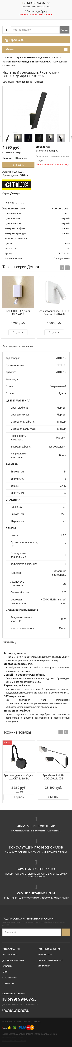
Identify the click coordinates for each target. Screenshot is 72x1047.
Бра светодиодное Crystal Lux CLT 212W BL (19, 777)
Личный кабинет (49, 949)
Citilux (24, 175)
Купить (18, 332)
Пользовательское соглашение (14, 1041)
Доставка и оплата (13, 960)
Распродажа (9, 954)
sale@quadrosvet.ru (16, 1010)
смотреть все (60, 208)
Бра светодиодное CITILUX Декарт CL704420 (54, 313)
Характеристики (24, 81)
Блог (5, 972)
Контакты (8, 983)
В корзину (18, 164)
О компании (9, 977)
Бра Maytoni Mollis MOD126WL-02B (53, 777)
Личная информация (50, 960)
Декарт (15, 193)
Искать (64, 30)
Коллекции (8, 81)
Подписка (44, 966)
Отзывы (38, 81)
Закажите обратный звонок (36, 14)
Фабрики (7, 966)
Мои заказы (45, 954)
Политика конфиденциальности (14, 1037)
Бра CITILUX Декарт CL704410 (18, 313)
